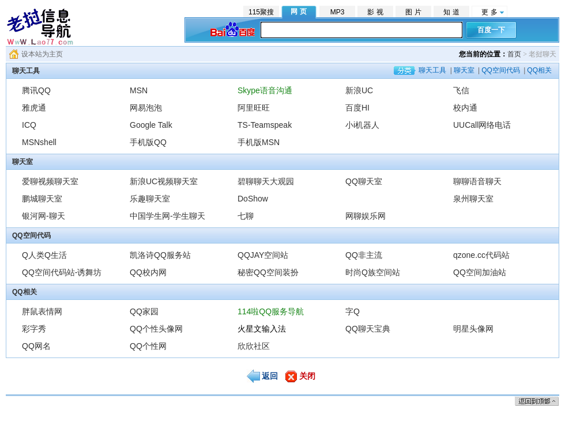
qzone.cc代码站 (481, 255)
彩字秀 (34, 328)
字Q (352, 311)
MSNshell (39, 142)
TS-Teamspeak (265, 125)
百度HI (357, 107)
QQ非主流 (363, 255)
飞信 (461, 90)
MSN (139, 90)
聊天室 (464, 70)
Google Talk (151, 125)
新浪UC (359, 90)
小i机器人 (362, 125)
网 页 (298, 11)
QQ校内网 (148, 272)
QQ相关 (539, 70)
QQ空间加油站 (479, 272)
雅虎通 (34, 107)
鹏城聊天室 (42, 198)
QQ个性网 (148, 346)
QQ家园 (144, 311)
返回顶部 (536, 401)
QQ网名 (36, 346)
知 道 (451, 12)
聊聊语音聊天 (477, 181)
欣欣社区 (254, 346)
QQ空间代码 (500, 70)
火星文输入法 (262, 328)
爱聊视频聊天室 (50, 181)
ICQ (29, 125)
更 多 (489, 12)
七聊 (246, 215)
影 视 (375, 12)
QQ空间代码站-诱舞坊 (61, 272)
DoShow (253, 198)
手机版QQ (148, 142)
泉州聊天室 (473, 198)
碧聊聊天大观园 (266, 181)
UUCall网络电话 (482, 125)
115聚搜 (261, 12)
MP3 (337, 12)
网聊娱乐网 (365, 215)
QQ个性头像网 (156, 328)
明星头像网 (473, 328)
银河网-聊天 (43, 215)
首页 (514, 54)
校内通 (465, 107)
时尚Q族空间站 (372, 272)
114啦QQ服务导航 (271, 311)
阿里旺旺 (254, 107)
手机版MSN (259, 142)
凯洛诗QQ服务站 (160, 255)
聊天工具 (432, 70)
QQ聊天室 (363, 181)
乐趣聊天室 (154, 198)
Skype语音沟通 (265, 90)
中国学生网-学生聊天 (167, 215)
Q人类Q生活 (44, 255)
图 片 (413, 12)
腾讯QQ (36, 90)
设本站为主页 (42, 54)
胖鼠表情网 (42, 311)
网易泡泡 (146, 107)
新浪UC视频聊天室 (164, 181)
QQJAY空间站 (263, 255)
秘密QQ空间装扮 (268, 272)
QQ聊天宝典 (367, 328)
